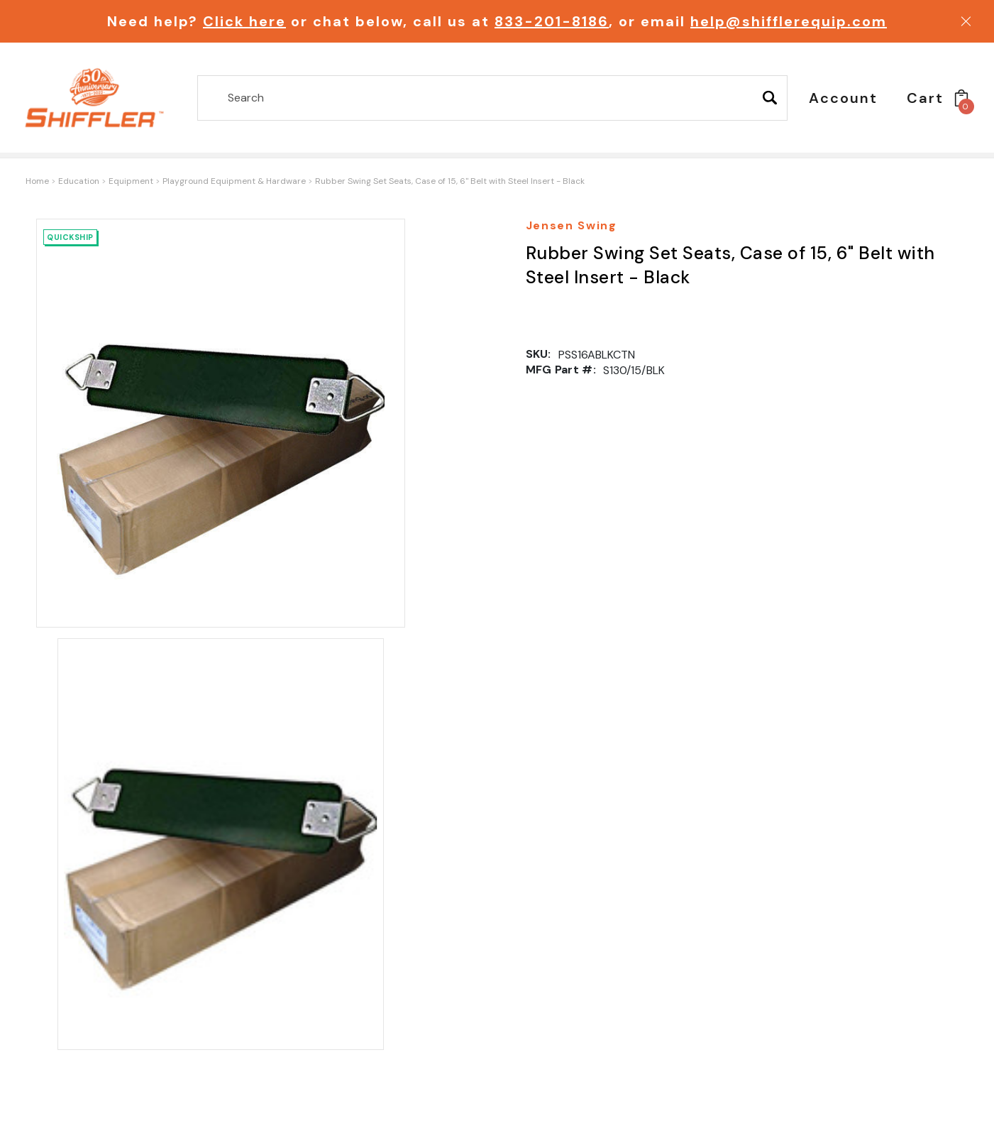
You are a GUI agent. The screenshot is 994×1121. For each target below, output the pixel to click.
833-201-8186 (552, 21)
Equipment (131, 181)
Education (78, 181)
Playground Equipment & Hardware (234, 181)
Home (37, 181)
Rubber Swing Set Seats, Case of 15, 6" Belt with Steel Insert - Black (450, 181)
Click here (244, 21)
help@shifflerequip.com (788, 21)
